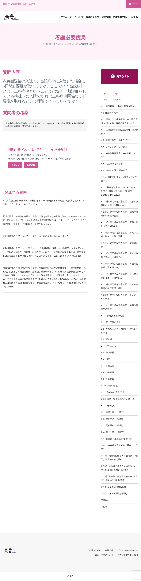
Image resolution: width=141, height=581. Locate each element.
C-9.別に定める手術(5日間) (114, 493)
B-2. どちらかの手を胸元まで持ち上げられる (119, 331)
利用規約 (109, 550)
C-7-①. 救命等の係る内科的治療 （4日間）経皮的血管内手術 (119, 458)
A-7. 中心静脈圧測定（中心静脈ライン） (118, 155)
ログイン (133, 4)
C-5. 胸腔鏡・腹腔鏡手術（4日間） (118, 439)
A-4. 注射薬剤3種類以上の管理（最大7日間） (119, 132)
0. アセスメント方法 (111, 99)
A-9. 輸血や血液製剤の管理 (114, 170)
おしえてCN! (76, 17)
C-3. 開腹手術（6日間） (112, 425)
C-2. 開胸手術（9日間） (112, 419)
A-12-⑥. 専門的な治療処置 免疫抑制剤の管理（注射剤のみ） (119, 255)
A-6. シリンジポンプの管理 (114, 147)
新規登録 (31, 165)
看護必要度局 (92, 17)
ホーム (64, 17)
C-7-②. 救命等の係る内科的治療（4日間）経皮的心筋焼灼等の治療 (119, 468)
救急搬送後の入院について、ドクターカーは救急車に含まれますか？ (36, 236)
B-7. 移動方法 (107, 366)
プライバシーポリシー (127, 550)
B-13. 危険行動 (108, 405)
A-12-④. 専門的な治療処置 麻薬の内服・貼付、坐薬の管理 (119, 234)
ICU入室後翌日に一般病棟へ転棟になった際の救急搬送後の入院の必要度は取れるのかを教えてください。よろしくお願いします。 (44, 202)
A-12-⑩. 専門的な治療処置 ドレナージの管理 (119, 297)
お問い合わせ (95, 550)
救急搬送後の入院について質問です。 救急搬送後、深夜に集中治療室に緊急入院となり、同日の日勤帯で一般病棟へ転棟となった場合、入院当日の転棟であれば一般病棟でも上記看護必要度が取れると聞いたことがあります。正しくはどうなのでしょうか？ (44, 252)
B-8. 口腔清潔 (107, 372)
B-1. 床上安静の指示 (111, 322)
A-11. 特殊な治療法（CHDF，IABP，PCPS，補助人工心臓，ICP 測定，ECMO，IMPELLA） (119, 191)
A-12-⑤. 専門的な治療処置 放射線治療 (119, 245)
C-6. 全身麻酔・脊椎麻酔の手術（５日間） (119, 447)
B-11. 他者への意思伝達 (112, 392)
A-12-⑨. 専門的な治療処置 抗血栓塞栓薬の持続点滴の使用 (119, 286)
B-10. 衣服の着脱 (109, 385)
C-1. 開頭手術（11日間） (113, 412)
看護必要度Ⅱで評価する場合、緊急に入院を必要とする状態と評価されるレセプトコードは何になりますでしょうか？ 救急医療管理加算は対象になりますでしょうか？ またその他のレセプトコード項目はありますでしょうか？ (45, 220)
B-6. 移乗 (105, 359)
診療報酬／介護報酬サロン (115, 17)
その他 (104, 507)
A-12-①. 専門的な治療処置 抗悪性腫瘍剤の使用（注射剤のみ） (119, 203)
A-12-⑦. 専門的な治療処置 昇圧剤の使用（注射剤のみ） (119, 266)
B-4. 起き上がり (108, 346)
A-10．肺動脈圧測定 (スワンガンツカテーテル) (119, 179)
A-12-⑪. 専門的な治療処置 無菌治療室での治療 (119, 307)
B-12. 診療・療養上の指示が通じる (118, 399)
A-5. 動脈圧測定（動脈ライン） (116, 140)
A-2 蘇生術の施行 (109, 113)
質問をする (119, 76)
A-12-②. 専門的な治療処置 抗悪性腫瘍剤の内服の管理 (119, 214)
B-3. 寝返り (106, 339)
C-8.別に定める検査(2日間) (114, 487)
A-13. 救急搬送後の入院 (112, 315)
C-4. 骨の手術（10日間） (113, 432)
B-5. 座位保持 (107, 352)
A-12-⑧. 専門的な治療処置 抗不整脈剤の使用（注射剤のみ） (119, 276)
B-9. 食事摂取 (107, 379)
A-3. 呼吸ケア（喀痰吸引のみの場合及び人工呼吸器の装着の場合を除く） (119, 121)
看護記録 (105, 500)
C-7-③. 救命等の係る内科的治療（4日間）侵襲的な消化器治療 (119, 478)
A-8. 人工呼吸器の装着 (112, 164)
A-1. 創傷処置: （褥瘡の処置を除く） (119, 106)
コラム (134, 17)
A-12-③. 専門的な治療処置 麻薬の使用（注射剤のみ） (119, 224)
